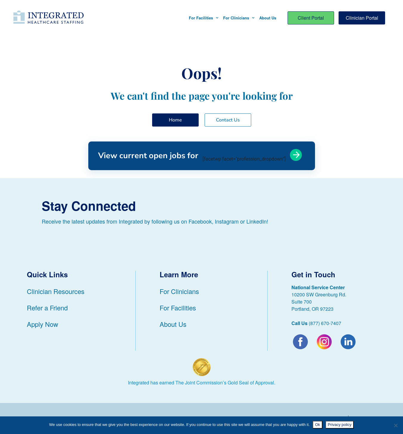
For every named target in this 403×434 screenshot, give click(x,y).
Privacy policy (339, 424)
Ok (317, 424)
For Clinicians (238, 17)
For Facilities (203, 17)
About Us (267, 18)
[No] (396, 425)
